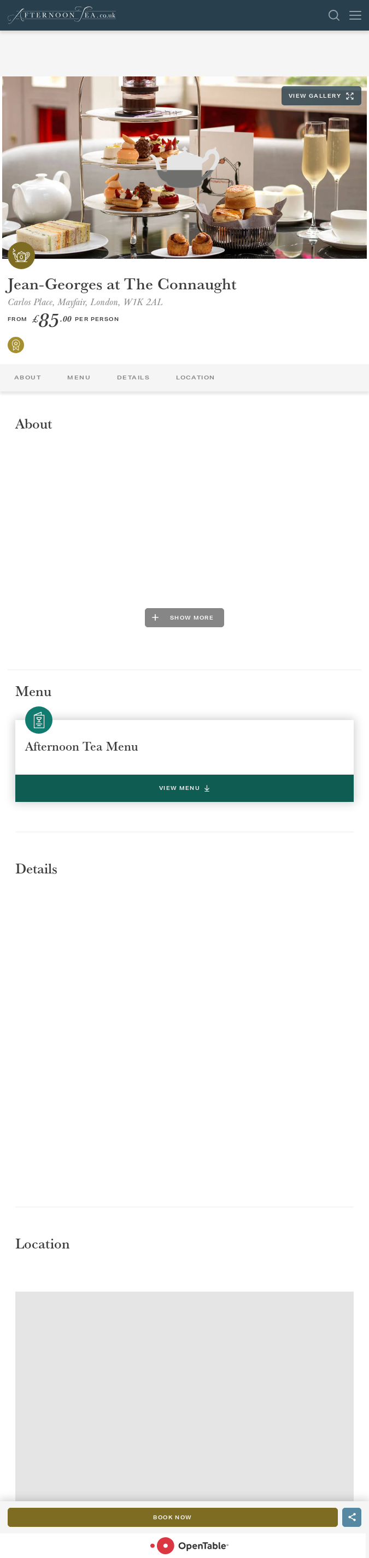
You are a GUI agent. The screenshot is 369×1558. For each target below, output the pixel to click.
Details (133, 377)
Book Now (172, 1517)
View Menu (184, 788)
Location (195, 377)
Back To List (11, 60)
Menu (79, 377)
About (27, 377)
